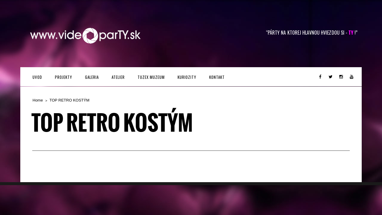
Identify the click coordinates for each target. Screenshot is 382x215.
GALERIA (92, 77)
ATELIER (118, 77)
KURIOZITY (187, 77)
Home (38, 100)
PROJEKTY (63, 77)
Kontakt (217, 77)
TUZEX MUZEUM (151, 77)
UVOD (37, 77)
